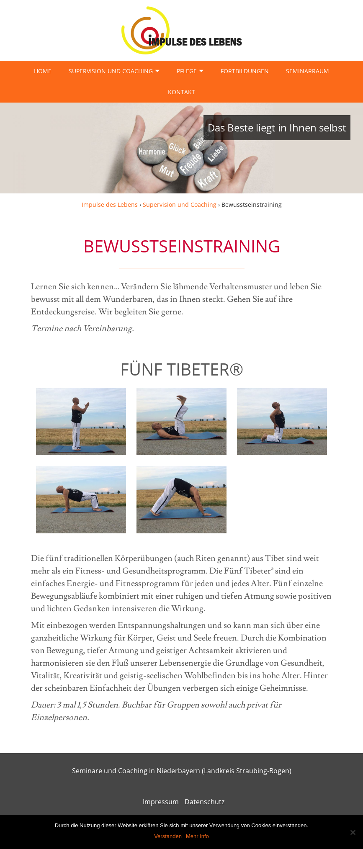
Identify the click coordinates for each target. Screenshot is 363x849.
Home (42, 71)
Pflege (187, 71)
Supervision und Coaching (111, 71)
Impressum (161, 801)
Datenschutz (205, 801)
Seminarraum (307, 71)
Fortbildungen (245, 71)
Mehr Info (197, 836)
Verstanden (168, 836)
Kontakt (181, 92)
